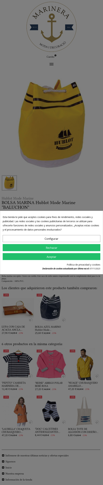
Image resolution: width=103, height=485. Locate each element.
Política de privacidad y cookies (83, 264)
